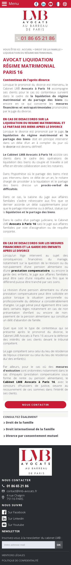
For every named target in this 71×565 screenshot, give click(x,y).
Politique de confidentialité (20, 560)
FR (58, 4)
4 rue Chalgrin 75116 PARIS (16, 497)
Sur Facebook (14, 512)
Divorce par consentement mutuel (32, 436)
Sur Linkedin (13, 518)
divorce (11, 146)
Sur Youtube (13, 524)
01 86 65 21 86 (38, 38)
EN (65, 4)
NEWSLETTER (35, 534)
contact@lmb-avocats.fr (22, 491)
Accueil (27, 49)
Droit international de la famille (30, 429)
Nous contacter (35, 404)
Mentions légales (13, 555)
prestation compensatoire (30, 270)
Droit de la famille (48, 49)
